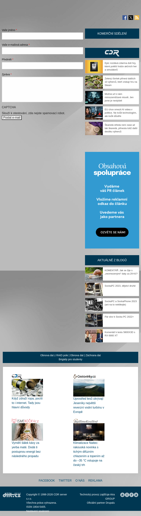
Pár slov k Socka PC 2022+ (119, 316)
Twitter (65, 480)
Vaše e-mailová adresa (16, 44)
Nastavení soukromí (37, 511)
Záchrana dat (93, 355)
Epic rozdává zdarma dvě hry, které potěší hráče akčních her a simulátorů (121, 66)
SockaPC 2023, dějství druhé (120, 285)
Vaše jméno (9, 30)
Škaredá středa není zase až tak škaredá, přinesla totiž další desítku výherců (121, 128)
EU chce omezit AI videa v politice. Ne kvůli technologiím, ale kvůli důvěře (121, 112)
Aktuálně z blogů (112, 260)
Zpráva (7, 74)
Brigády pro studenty (70, 359)
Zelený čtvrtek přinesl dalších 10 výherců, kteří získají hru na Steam (121, 82)
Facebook (47, 480)
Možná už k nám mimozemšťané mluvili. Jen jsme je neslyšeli (119, 97)
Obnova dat (76, 355)
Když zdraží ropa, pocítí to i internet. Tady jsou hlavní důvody (27, 403)
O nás (80, 480)
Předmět (7, 59)
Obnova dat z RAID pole (54, 355)
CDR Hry (112, 53)
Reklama (95, 480)
